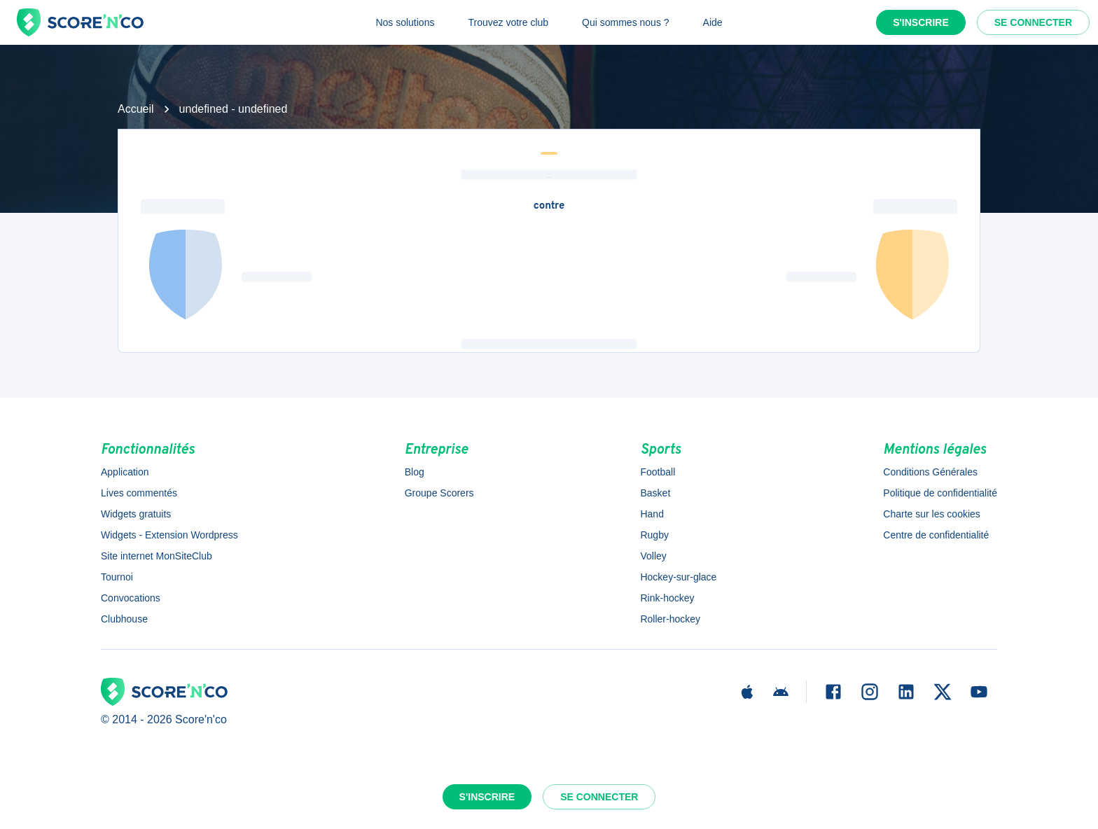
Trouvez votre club (508, 22)
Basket (655, 493)
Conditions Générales (930, 472)
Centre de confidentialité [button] (936, 535)
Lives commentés (139, 493)
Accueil (136, 109)
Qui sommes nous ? (625, 22)
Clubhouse (124, 619)
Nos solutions (404, 22)
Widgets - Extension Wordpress (169, 535)
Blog (414, 472)
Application (125, 472)
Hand (651, 514)
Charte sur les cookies (931, 514)
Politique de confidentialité (940, 493)
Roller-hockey (670, 619)
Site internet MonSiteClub (156, 556)
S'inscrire (921, 22)
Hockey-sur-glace (678, 577)
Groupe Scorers (439, 493)
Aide (713, 22)
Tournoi (117, 577)
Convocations (130, 598)
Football (657, 472)
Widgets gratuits (136, 514)
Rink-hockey (667, 598)
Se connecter (1033, 22)
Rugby (654, 535)
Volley (653, 556)
